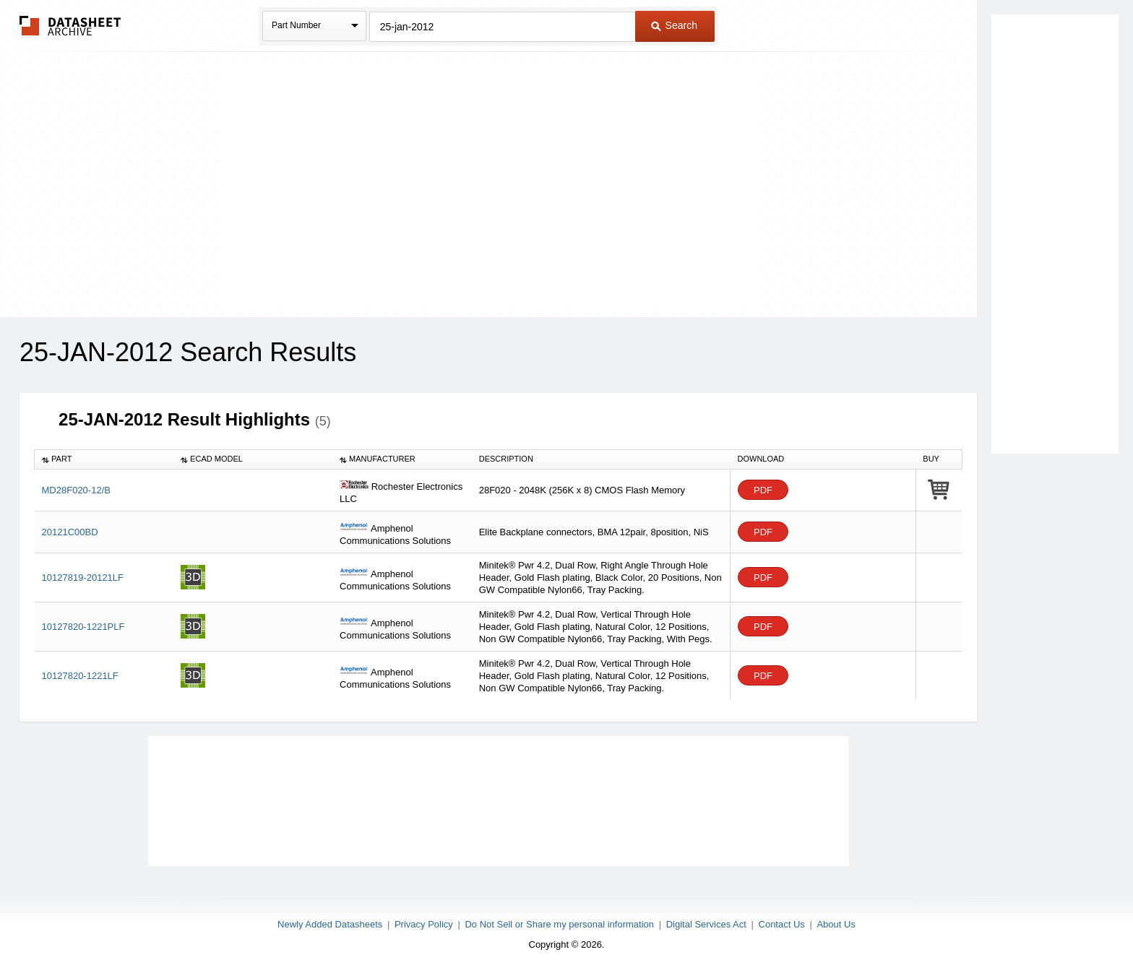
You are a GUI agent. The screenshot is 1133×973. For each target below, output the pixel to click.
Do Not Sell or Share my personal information (559, 924)
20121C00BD (70, 532)
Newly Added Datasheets (329, 924)
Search (674, 25)
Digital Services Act (706, 924)
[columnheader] (104, 459)
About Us (836, 924)
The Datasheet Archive (70, 25)
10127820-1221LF (80, 675)
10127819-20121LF (83, 577)
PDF (763, 490)
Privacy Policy (424, 924)
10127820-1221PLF (83, 626)
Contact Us (782, 924)
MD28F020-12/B (76, 490)
